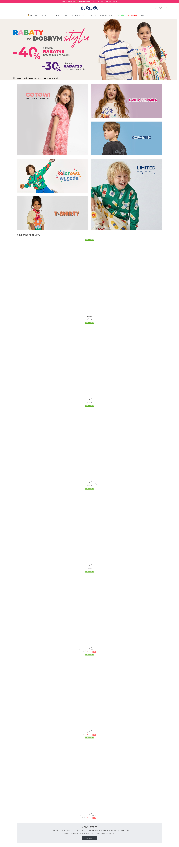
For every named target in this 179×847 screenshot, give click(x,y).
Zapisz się (89, 838)
